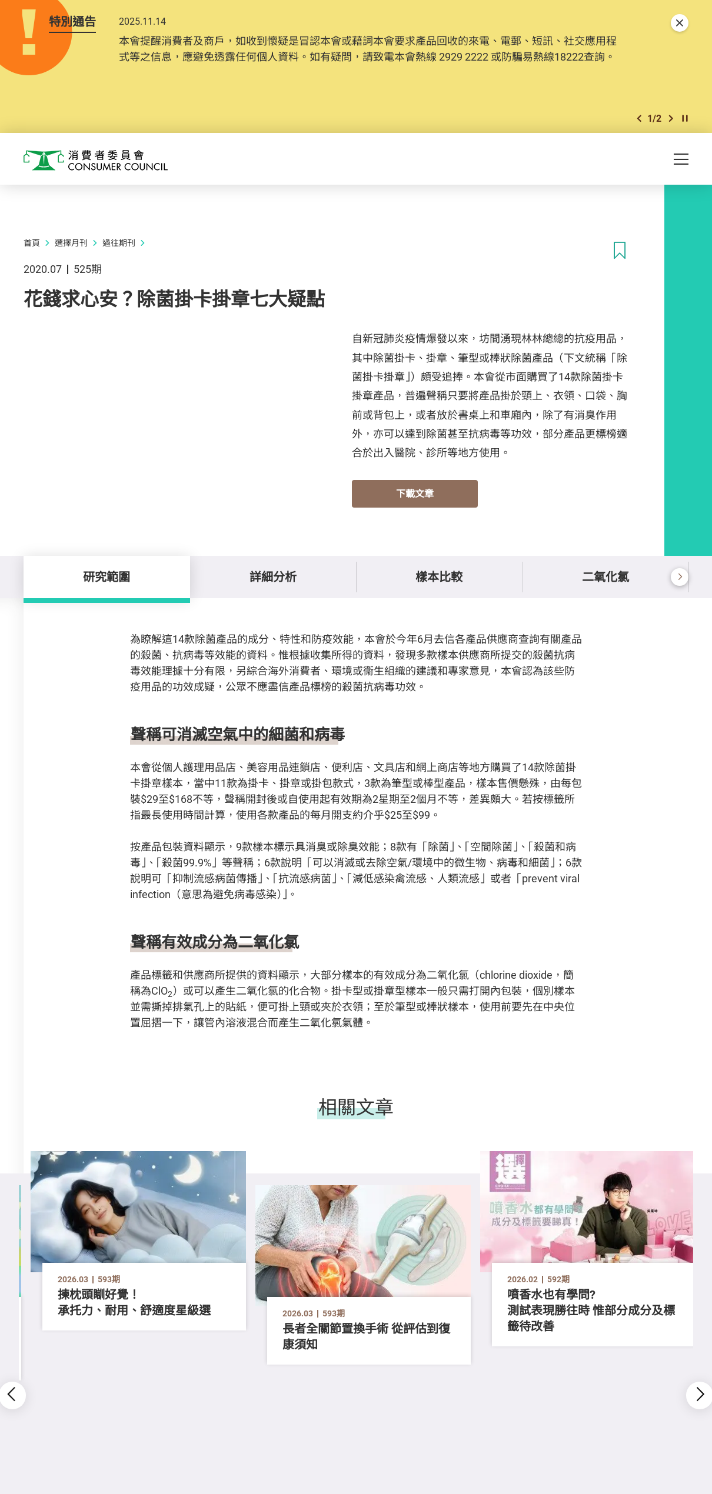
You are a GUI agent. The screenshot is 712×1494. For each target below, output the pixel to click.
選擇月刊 (71, 242)
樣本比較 (439, 577)
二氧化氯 (605, 577)
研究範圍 (106, 577)
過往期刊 (118, 242)
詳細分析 (273, 577)
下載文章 (415, 493)
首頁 (32, 242)
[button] (639, 118)
